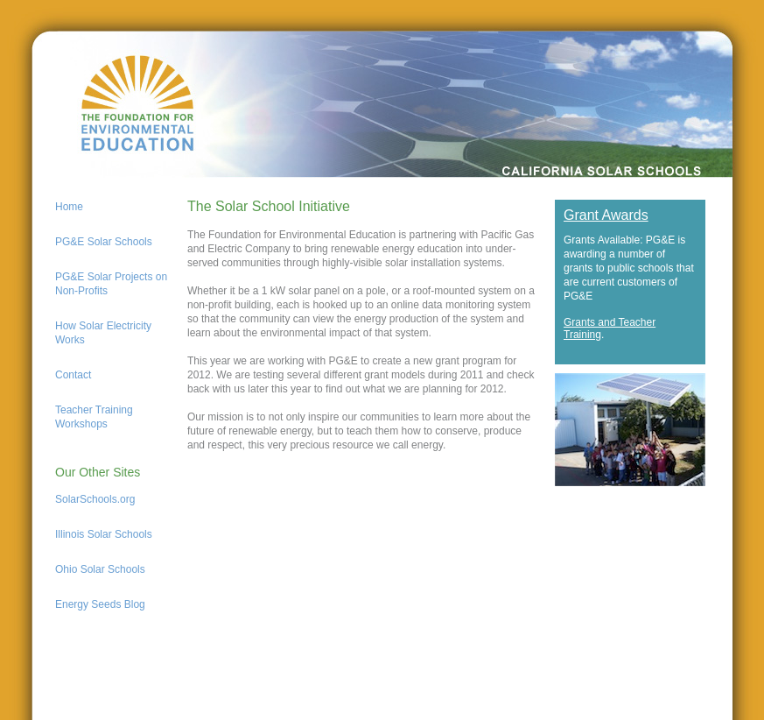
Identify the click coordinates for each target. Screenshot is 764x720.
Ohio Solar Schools (100, 569)
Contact (73, 375)
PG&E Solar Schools (103, 242)
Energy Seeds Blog (100, 604)
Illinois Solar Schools (103, 534)
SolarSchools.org (95, 499)
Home (69, 207)
